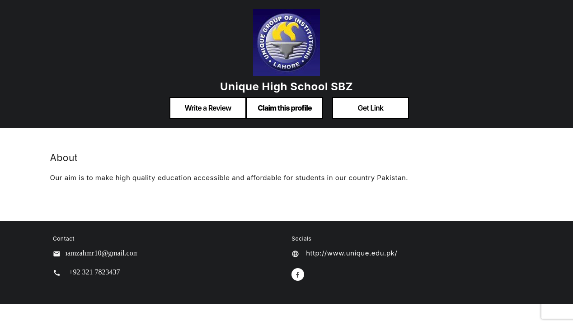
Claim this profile (285, 107)
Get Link (371, 107)
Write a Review (207, 107)
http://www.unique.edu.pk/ (351, 253)
